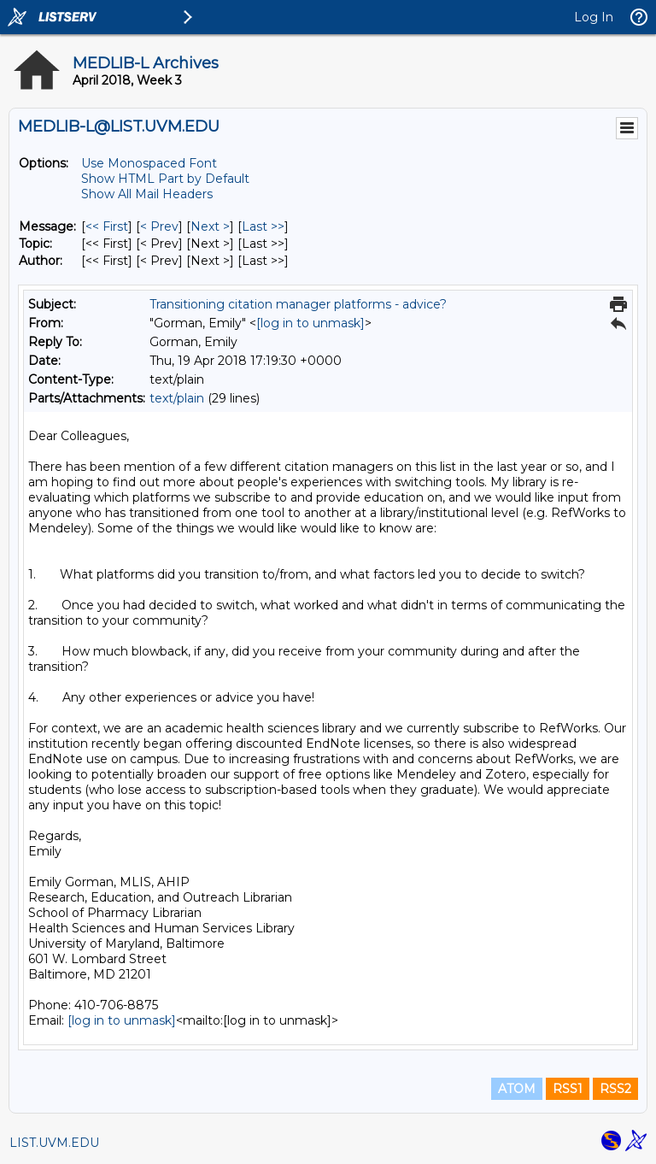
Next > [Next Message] (210, 226)
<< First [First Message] (106, 226)
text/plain (176, 398)
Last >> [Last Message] (263, 226)
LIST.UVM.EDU (54, 1142)
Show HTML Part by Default (165, 178)
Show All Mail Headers (147, 194)
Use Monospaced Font (149, 163)
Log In (593, 17)
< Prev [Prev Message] (159, 226)
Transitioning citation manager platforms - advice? (298, 304)
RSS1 (568, 1088)
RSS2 (615, 1088)
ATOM (517, 1088)
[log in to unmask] (310, 323)
